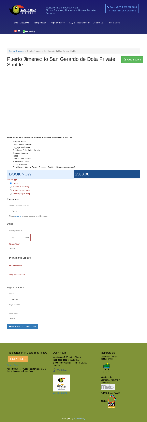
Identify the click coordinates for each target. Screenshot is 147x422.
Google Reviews (60, 393)
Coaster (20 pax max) (20, 194)
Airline (11, 294)
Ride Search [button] (132, 59)
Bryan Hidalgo (80, 418)
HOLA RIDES (18, 359)
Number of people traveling (19, 205)
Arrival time (13, 314)
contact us (17, 216)
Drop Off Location (17, 275)
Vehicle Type (12, 180)
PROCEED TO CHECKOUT (22, 326)
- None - (14, 183)
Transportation (40, 23)
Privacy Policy (13, 365)
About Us (26, 23)
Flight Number (14, 305)
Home (15, 23)
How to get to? (83, 23)
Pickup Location (16, 265)
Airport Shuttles (59, 23)
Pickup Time (14, 244)
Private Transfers (16, 51)
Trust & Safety (114, 23)
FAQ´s (72, 23)
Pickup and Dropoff (20, 257)
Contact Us (99, 23)
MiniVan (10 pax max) (20, 190)
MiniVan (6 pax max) (19, 187)
